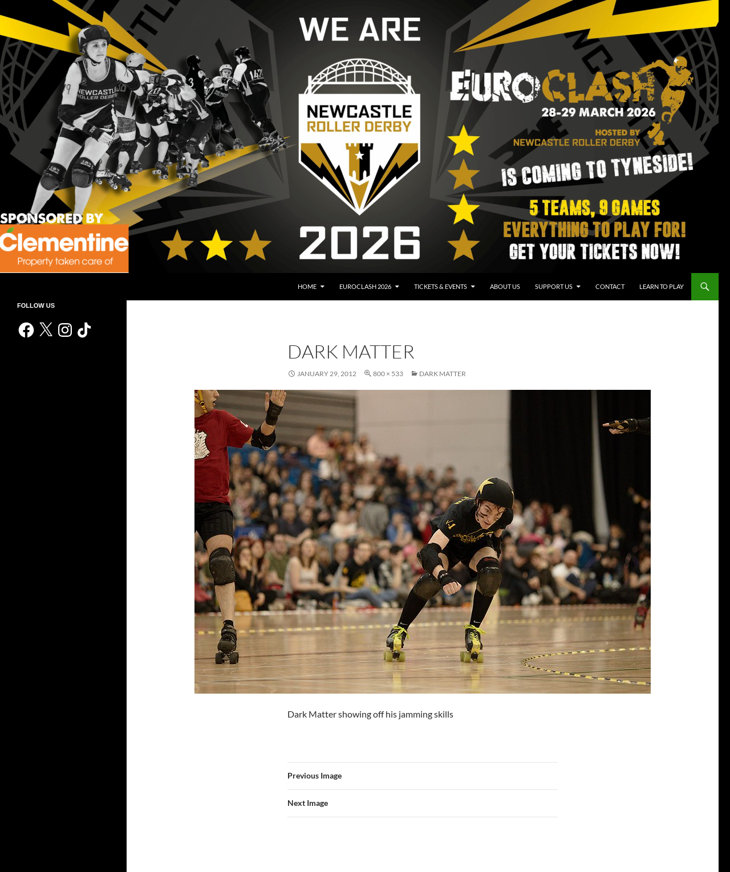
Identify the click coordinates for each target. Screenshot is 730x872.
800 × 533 (388, 373)
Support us (554, 286)
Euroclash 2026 (365, 286)
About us (505, 286)
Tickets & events (440, 286)
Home (307, 286)
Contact (609, 286)
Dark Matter (442, 373)
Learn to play (661, 286)
